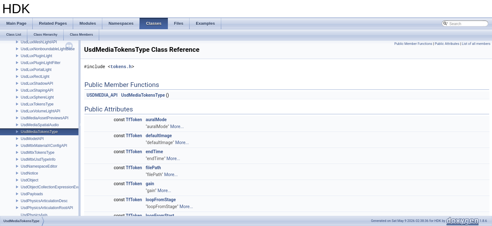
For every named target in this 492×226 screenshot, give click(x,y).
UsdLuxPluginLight (36, 56)
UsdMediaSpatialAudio (40, 125)
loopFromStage (161, 199)
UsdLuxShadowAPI (37, 83)
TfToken (134, 119)
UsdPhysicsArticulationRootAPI (47, 208)
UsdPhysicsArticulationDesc (44, 201)
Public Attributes (447, 44)
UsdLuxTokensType (37, 104)
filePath (153, 167)
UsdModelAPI (32, 139)
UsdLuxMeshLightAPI (39, 42)
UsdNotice (29, 173)
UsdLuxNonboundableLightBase (48, 49)
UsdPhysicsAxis (34, 215)
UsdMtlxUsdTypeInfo (38, 159)
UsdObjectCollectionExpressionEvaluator (55, 187)
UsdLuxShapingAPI (37, 90)
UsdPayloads (32, 194)
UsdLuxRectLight (35, 76)
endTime (154, 151)
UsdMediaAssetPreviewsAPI (44, 118)
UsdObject (29, 180)
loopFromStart (160, 215)
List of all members (476, 44)
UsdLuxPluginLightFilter (41, 63)
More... (177, 126)
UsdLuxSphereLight (37, 97)
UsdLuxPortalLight (36, 69)
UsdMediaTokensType (39, 132)
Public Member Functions (413, 44)
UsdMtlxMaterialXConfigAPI (44, 145)
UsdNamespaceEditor (39, 166)
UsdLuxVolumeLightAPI (40, 111)
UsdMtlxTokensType (37, 152)
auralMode (156, 119)
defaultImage (159, 135)
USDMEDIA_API (102, 95)
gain (150, 183)
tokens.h (120, 67)
